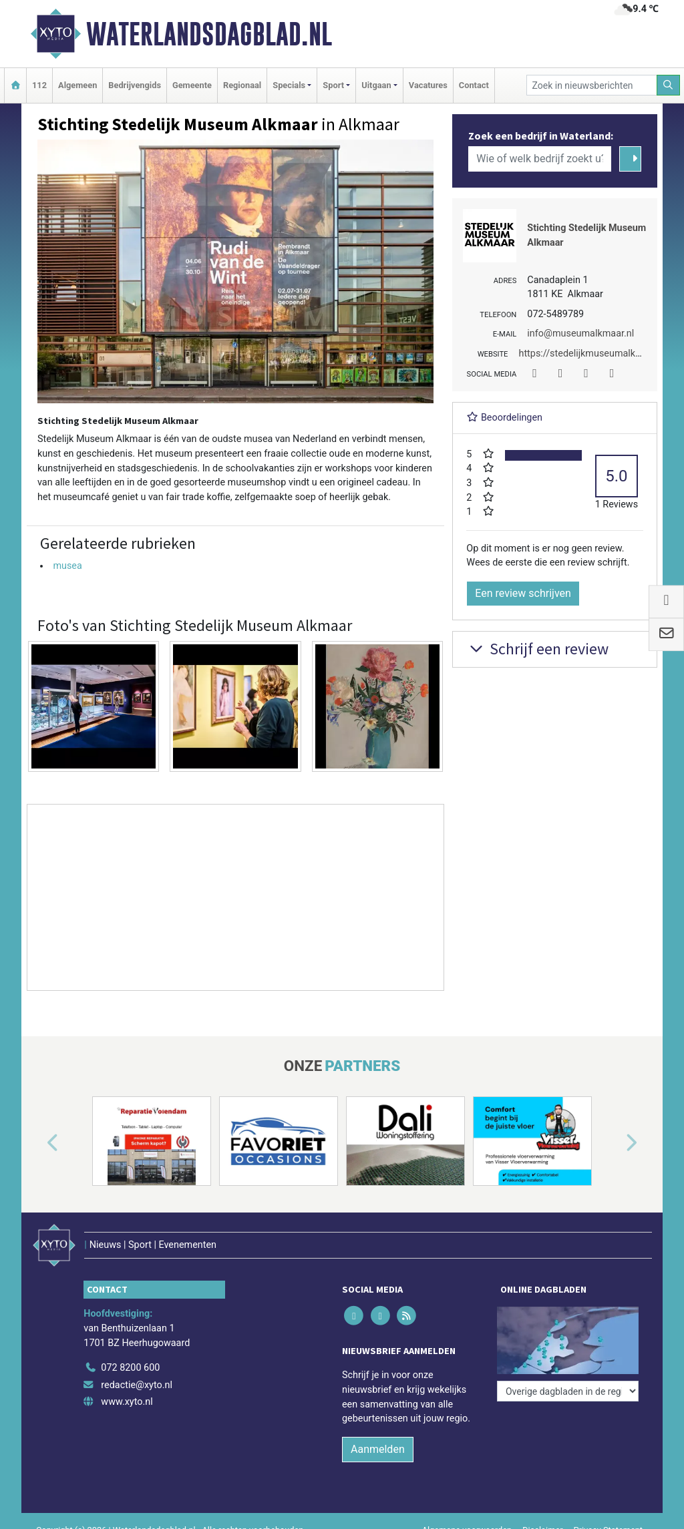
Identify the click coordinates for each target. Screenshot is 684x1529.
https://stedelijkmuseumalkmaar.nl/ (594, 353)
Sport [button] (333, 85)
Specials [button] (289, 85)
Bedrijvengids (134, 85)
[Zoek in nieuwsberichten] (591, 85)
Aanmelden (378, 1449)
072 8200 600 (130, 1367)
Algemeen (77, 85)
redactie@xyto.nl (136, 1385)
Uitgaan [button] (376, 85)
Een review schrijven (523, 593)
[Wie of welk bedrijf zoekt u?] (539, 159)
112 (39, 85)
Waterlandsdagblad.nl (209, 34)
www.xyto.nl (126, 1401)
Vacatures (428, 85)
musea (67, 566)
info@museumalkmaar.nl (580, 333)
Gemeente (192, 85)
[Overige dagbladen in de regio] (568, 1391)
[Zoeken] (669, 85)
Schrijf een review (537, 648)
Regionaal (242, 85)
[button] (37, 1144)
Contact (474, 85)
